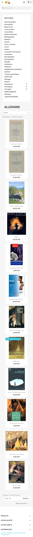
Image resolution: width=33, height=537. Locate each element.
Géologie (7, 79)
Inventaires (8, 54)
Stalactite (7, 67)
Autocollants (8, 32)
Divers (6, 47)
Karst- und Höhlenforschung (16, 392)
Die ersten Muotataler (16, 206)
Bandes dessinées (10, 34)
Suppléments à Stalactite (13, 69)
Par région (7, 89)
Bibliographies (9, 37)
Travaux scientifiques (11, 74)
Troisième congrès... (16, 144)
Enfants (7, 82)
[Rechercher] (16, 8)
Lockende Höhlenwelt (16, 268)
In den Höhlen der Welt (16, 423)
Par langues (8, 87)
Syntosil (7, 72)
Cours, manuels (9, 44)
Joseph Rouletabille (11, 97)
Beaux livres (8, 27)
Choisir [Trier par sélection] (16, 113)
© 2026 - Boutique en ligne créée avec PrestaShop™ (13, 534)
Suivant (26, 499)
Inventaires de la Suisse (12, 52)
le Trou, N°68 (16, 485)
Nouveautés (8, 24)
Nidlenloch (16, 361)
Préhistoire (8, 64)
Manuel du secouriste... (16, 299)
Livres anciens (9, 29)
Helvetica (7, 94)
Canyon (7, 42)
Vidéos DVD (8, 77)
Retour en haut (22, 503)
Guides (6, 49)
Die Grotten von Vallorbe (16, 454)
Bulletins (7, 39)
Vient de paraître (10, 22)
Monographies (9, 57)
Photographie (9, 59)
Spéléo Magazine (10, 92)
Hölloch (16, 237)
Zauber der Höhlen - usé (16, 330)
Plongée (7, 62)
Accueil (9, 18)
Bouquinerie (8, 84)
